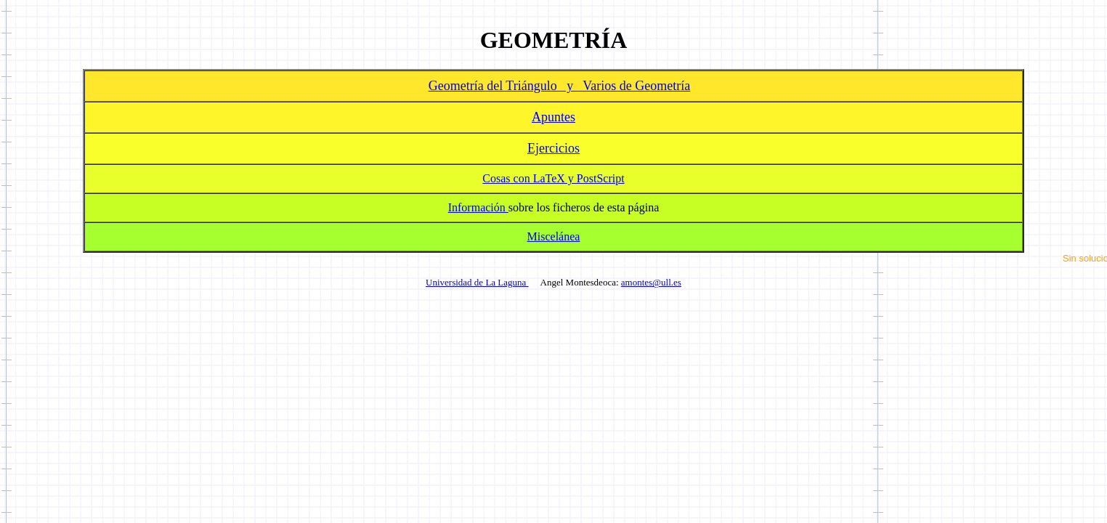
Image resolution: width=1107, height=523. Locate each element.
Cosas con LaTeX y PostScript (553, 178)
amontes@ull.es (651, 282)
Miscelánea (553, 236)
